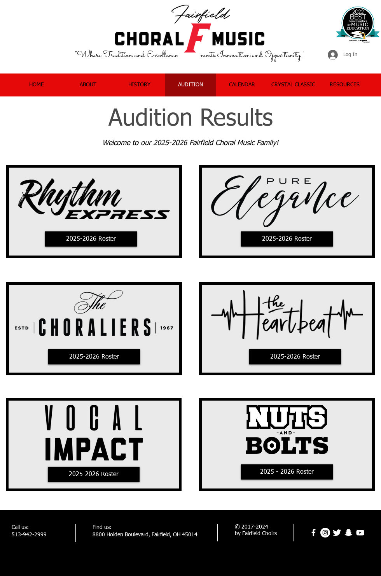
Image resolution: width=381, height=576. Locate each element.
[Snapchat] (348, 532)
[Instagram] (325, 532)
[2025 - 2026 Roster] (287, 472)
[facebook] (313, 532)
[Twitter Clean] (337, 532)
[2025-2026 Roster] (91, 239)
